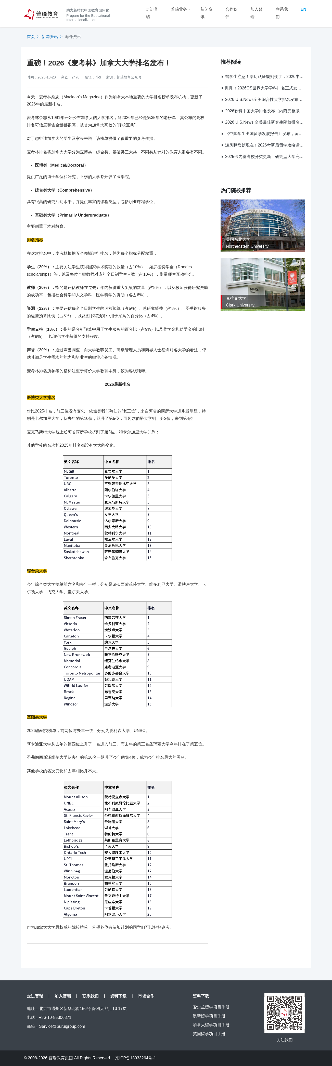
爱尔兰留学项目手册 (211, 1007)
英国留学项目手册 (209, 1034)
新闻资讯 (206, 13)
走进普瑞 (152, 13)
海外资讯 (73, 36)
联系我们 (282, 13)
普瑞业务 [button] (179, 9)
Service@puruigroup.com (62, 1026)
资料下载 (118, 996)
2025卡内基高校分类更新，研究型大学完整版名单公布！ (263, 156)
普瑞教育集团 (60, 1058)
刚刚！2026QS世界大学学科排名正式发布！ (263, 88)
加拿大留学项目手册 (211, 1025)
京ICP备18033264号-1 (135, 1058)
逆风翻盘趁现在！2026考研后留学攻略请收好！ (263, 145)
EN (303, 9)
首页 (31, 36)
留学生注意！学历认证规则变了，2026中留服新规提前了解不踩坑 (263, 76)
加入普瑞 (256, 13)
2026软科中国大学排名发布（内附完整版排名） (263, 111)
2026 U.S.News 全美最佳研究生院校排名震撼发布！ (263, 122)
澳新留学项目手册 (209, 1016)
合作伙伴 (231, 13)
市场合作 (146, 996)
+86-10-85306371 (55, 1017)
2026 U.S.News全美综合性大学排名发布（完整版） (263, 99)
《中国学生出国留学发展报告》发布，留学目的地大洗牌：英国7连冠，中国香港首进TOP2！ (263, 133)
